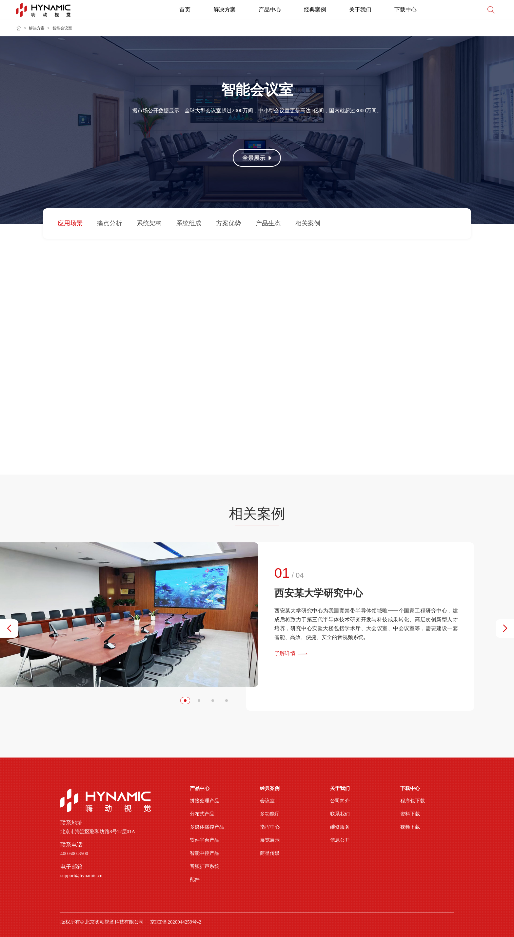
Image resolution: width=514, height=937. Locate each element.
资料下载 (410, 813)
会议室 (267, 800)
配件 (195, 879)
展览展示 (270, 840)
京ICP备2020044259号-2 (175, 922)
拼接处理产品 (204, 800)
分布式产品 (202, 813)
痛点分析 (109, 223)
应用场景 (70, 223)
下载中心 (405, 10)
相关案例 (307, 223)
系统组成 (188, 223)
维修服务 (340, 827)
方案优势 (228, 223)
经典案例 (315, 10)
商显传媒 (270, 853)
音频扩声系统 (204, 866)
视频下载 (410, 827)
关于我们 (360, 10)
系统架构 (149, 223)
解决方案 (224, 10)
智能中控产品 (204, 853)
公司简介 (340, 800)
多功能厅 (270, 813)
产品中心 (270, 10)
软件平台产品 (204, 840)
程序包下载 (412, 800)
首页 (184, 10)
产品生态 (268, 223)
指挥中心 (270, 827)
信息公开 (340, 840)
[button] (9, 628)
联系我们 (340, 813)
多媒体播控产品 (207, 827)
